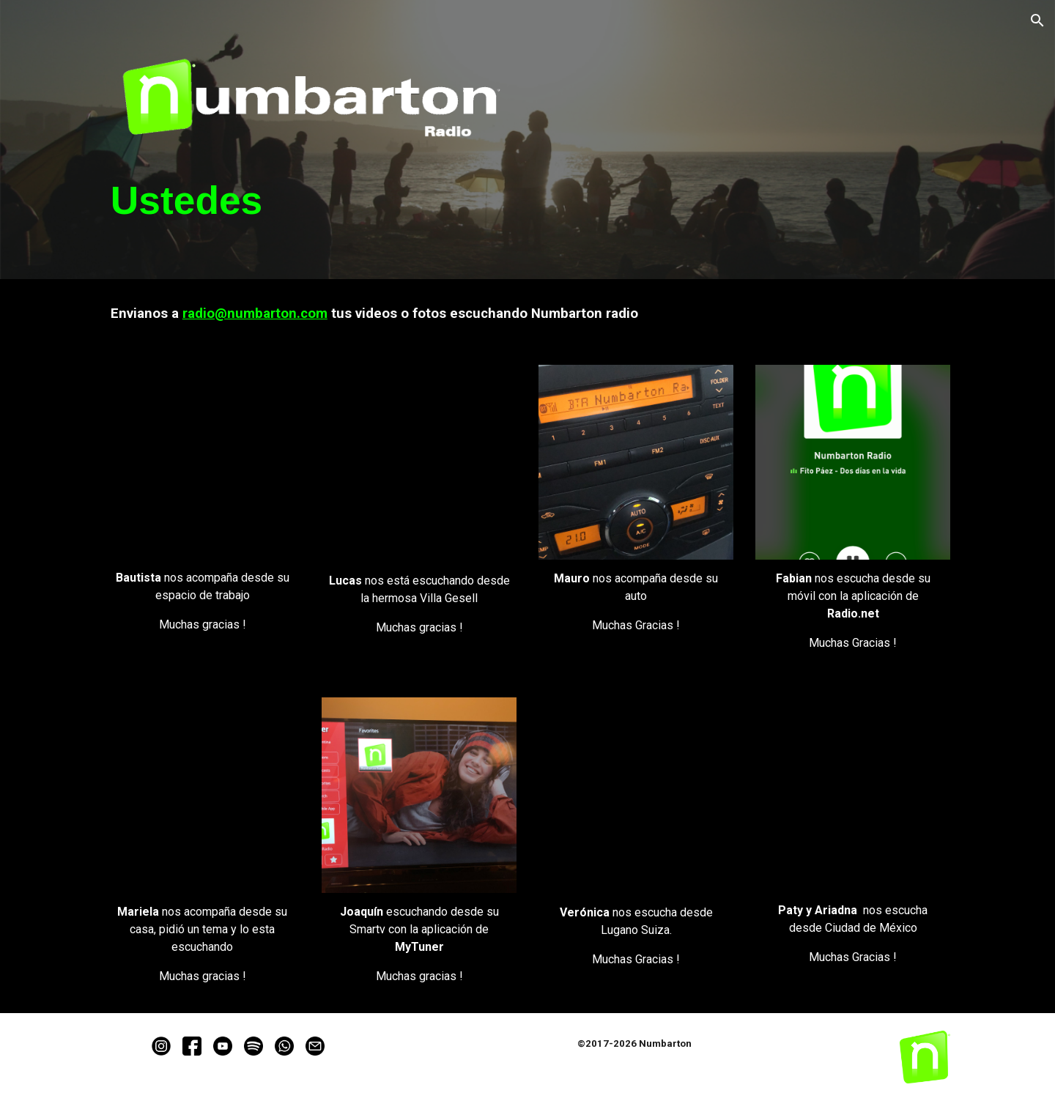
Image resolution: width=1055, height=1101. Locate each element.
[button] (1037, 20)
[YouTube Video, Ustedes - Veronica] (635, 795)
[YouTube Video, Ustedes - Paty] (852, 794)
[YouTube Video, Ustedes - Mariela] (202, 794)
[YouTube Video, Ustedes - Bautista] (202, 462)
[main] (311, 200)
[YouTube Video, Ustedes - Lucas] (419, 463)
